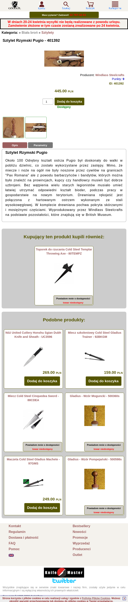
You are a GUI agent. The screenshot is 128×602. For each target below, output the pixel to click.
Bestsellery (81, 526)
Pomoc (14, 549)
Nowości (79, 532)
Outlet (77, 555)
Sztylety (47, 32)
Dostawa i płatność (24, 537)
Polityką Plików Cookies (96, 598)
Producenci (82, 549)
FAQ (12, 543)
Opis (15, 145)
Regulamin (17, 532)
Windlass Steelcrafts (109, 75)
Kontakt (15, 526)
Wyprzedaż (81, 543)
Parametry (40, 145)
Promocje (80, 537)
